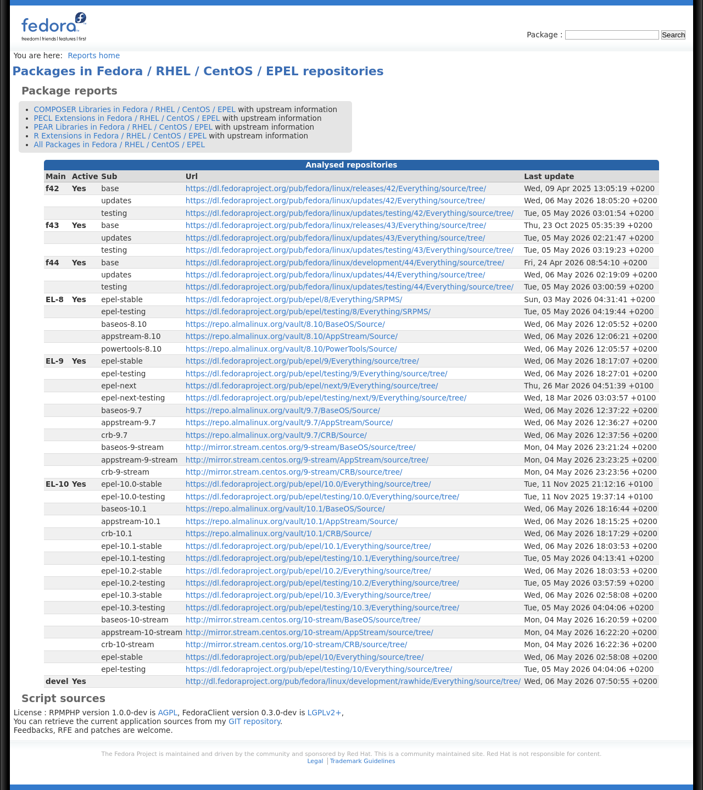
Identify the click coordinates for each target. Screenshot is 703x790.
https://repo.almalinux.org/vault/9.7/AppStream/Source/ (289, 422)
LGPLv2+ (325, 712)
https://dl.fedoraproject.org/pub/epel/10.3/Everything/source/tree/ (308, 595)
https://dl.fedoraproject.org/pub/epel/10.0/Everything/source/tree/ (308, 484)
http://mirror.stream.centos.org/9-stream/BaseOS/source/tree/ (301, 447)
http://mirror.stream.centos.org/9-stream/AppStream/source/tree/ (307, 459)
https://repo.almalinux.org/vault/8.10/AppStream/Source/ (292, 336)
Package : (546, 34)
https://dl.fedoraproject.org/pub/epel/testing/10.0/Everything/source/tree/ (322, 496)
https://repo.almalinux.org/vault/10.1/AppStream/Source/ (292, 521)
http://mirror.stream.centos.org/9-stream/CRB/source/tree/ (294, 472)
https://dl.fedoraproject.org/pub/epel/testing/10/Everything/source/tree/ (319, 669)
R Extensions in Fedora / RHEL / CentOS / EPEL (120, 135)
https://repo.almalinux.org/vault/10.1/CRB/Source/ (279, 533)
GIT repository (254, 721)
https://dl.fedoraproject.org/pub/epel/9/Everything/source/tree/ (302, 361)
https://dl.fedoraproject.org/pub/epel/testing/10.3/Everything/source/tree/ (322, 607)
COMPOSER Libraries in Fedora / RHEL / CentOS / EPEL (135, 109)
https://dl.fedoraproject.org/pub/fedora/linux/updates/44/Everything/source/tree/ (336, 274)
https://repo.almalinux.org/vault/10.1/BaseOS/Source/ (285, 508)
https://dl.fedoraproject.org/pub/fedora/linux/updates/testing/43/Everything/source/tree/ (350, 250)
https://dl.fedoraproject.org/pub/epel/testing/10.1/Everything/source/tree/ (322, 558)
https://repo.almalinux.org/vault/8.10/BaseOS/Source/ (285, 324)
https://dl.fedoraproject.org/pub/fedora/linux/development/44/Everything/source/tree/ (345, 262)
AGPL (167, 712)
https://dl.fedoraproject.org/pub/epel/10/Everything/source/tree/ (305, 657)
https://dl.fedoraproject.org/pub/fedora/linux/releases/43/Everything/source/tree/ (336, 225)
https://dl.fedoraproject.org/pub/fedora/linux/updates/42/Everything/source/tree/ (336, 200)
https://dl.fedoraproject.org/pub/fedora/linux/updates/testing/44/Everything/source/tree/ (350, 286)
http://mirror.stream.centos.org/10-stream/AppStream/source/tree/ (309, 632)
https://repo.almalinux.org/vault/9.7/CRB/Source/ (276, 435)
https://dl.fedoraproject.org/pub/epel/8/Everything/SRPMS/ (294, 299)
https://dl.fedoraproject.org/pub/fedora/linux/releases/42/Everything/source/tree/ (336, 188)
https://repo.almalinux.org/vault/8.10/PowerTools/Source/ (291, 348)
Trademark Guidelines (362, 761)
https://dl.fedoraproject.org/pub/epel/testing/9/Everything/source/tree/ (317, 373)
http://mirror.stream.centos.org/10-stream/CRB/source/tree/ (297, 644)
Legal (315, 761)
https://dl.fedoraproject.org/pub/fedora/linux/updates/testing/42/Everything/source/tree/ (350, 213)
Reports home (94, 55)
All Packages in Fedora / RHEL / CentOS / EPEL (119, 144)
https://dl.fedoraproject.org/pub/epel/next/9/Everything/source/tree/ (312, 385)
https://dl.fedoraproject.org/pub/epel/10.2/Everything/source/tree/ (308, 570)
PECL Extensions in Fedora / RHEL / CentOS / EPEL (127, 118)
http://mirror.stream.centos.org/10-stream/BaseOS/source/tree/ (303, 619)
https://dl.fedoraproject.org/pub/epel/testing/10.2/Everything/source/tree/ (322, 582)
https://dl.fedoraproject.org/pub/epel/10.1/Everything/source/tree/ (308, 546)
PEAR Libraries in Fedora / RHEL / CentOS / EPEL (123, 127)
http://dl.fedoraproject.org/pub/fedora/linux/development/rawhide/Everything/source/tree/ (353, 681)
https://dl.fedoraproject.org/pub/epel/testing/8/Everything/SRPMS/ (308, 311)
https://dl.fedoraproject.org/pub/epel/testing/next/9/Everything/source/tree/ (326, 397)
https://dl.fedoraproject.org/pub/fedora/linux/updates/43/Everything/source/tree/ (336, 237)
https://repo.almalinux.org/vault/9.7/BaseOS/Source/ (283, 410)
